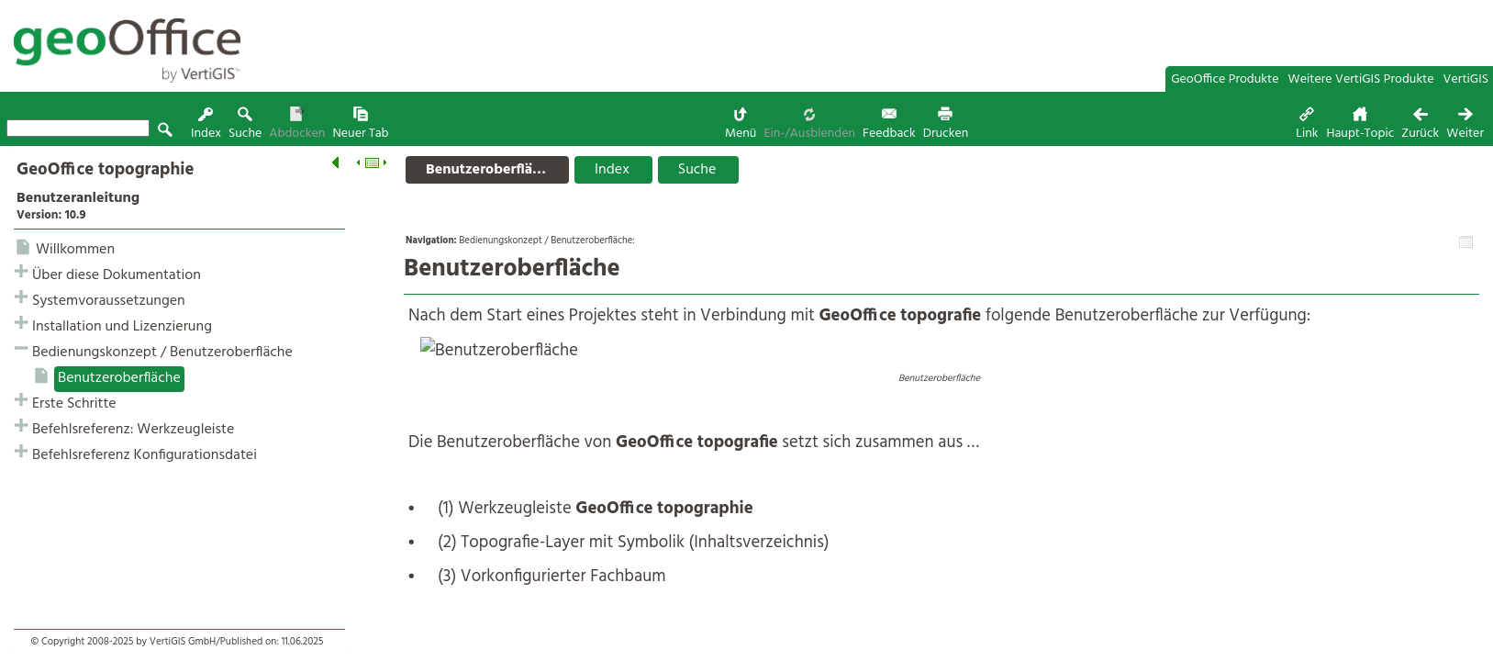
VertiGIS (1465, 79)
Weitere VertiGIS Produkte (1361, 79)
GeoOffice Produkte (1224, 79)
